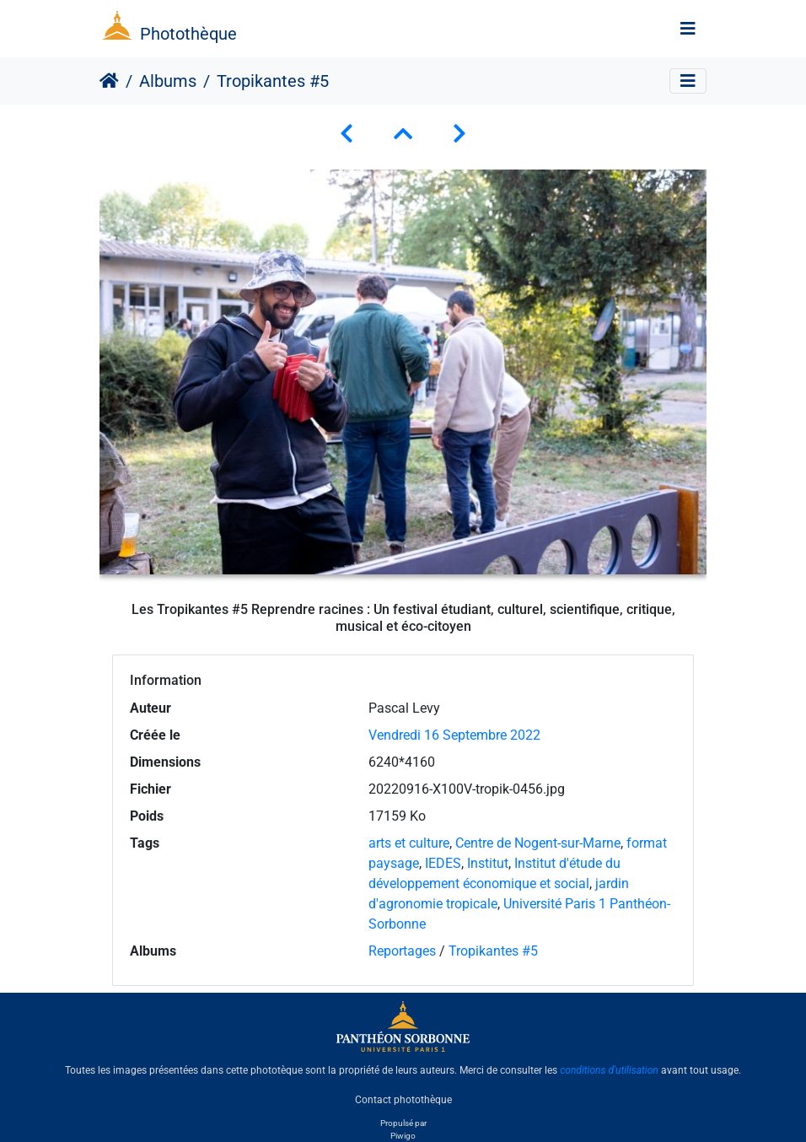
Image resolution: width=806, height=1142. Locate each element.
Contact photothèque (403, 1099)
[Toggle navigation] (688, 28)
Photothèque (188, 34)
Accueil (109, 81)
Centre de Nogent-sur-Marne (538, 843)
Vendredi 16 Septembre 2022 (454, 735)
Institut (487, 863)
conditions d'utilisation (609, 1070)
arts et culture (408, 843)
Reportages (402, 951)
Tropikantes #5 (493, 951)
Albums (167, 81)
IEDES (443, 863)
